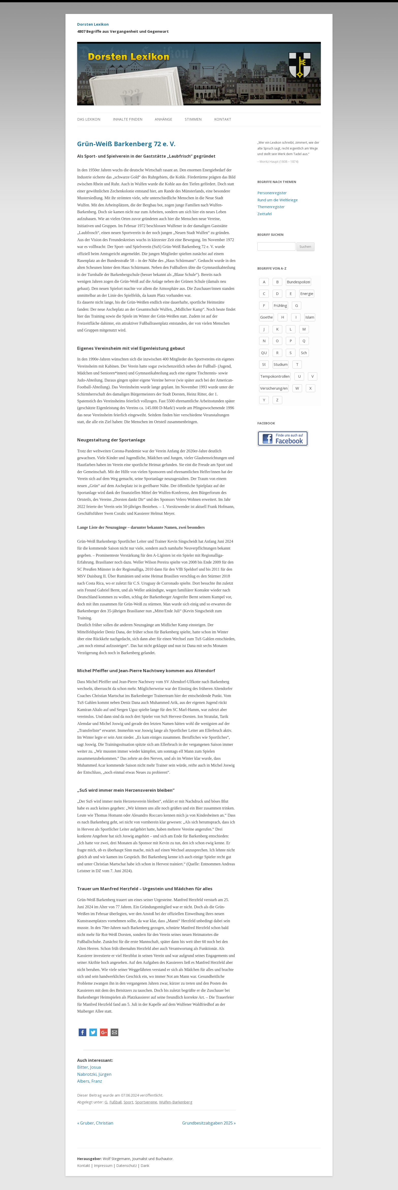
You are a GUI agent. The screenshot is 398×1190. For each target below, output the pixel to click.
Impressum (103, 1165)
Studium (281, 364)
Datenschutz (126, 1165)
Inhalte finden (127, 119)
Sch (304, 352)
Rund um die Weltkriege (277, 199)
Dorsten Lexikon (93, 24)
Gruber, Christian (95, 1123)
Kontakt (222, 119)
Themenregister (271, 206)
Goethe (266, 317)
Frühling (280, 305)
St (264, 364)
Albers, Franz (89, 1081)
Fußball (115, 1101)
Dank (145, 1165)
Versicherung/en (274, 388)
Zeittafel (264, 213)
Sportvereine (146, 1101)
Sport (128, 1101)
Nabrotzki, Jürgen (94, 1074)
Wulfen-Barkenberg (175, 1101)
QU (264, 352)
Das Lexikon (88, 119)
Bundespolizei (298, 281)
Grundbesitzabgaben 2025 (209, 1123)
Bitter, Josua (89, 1067)
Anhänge (163, 119)
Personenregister (272, 192)
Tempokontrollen (275, 376)
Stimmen (193, 119)
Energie (306, 293)
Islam (309, 317)
